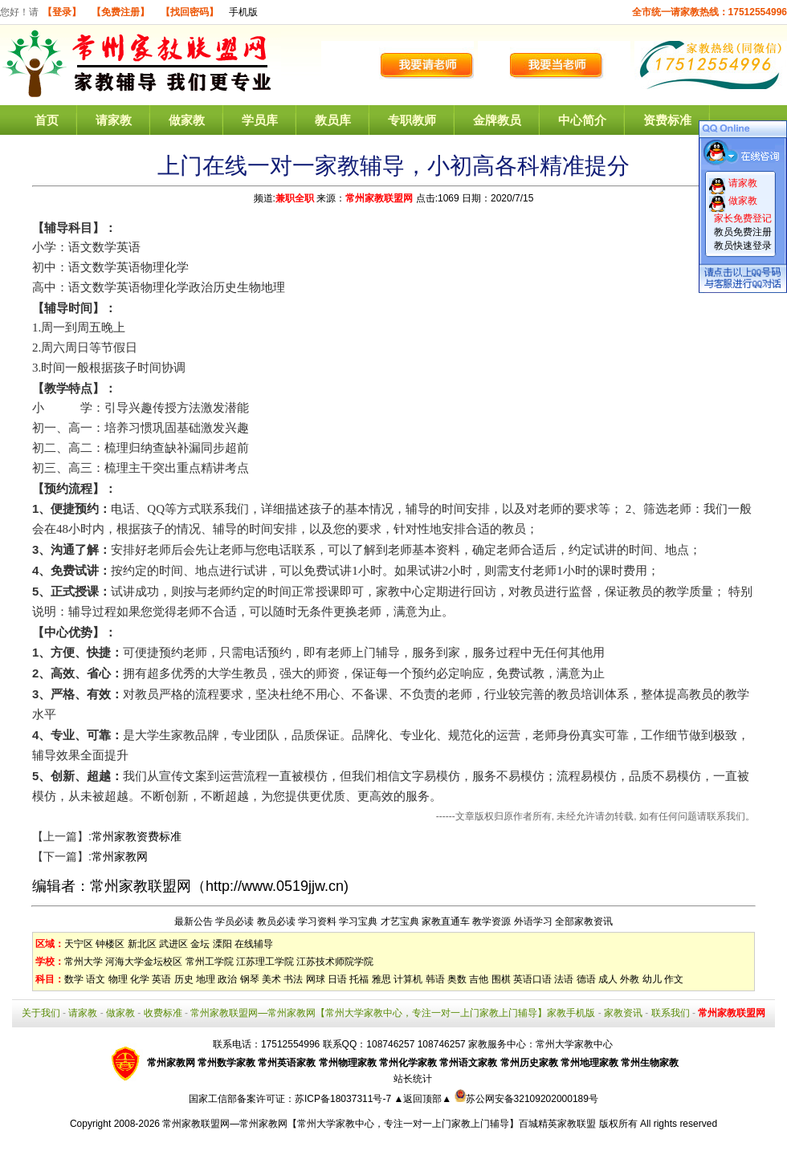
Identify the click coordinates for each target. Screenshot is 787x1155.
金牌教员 (497, 120)
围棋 (501, 979)
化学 (139, 979)
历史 (184, 979)
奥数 (457, 979)
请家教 (114, 120)
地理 (205, 979)
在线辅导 (253, 944)
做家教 (187, 120)
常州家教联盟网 (379, 198)
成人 (608, 979)
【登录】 (62, 12)
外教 (629, 979)
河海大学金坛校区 (143, 961)
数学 (74, 979)
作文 (673, 979)
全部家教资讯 (584, 921)
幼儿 (652, 979)
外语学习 (533, 921)
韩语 (435, 979)
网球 (315, 979)
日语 (337, 979)
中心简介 (582, 120)
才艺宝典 (400, 921)
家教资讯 (623, 1013)
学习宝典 (358, 921)
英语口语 (532, 979)
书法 (293, 979)
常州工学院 (210, 961)
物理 (118, 979)
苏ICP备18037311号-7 (344, 1098)
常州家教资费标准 (136, 836)
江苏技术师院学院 (334, 961)
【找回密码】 (189, 12)
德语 (586, 979)
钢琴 (249, 979)
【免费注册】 (120, 12)
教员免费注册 (743, 232)
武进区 (173, 944)
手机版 (243, 12)
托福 (359, 979)
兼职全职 (294, 198)
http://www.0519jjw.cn (275, 886)
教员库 (333, 120)
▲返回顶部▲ (422, 1098)
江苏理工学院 (265, 961)
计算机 (408, 979)
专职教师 (412, 120)
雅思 (381, 979)
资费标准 (667, 120)
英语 (161, 979)
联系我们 (670, 1013)
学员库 (260, 120)
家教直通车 (446, 921)
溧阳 (222, 944)
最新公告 (193, 921)
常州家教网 (120, 856)
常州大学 (83, 961)
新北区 (142, 944)
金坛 (200, 944)
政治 (227, 979)
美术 (271, 979)
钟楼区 (110, 944)
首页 (47, 120)
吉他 (478, 979)
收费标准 (163, 1013)
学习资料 (317, 921)
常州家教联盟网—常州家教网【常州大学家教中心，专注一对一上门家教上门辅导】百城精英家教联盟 (379, 1123)
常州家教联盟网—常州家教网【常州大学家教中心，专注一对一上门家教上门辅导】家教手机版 (392, 1013)
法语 (563, 979)
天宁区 (78, 944)
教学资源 (491, 921)
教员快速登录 (743, 245)
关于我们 (41, 1013)
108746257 (442, 1044)
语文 (95, 979)
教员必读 (276, 921)
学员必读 (234, 921)
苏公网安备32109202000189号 (526, 1098)
